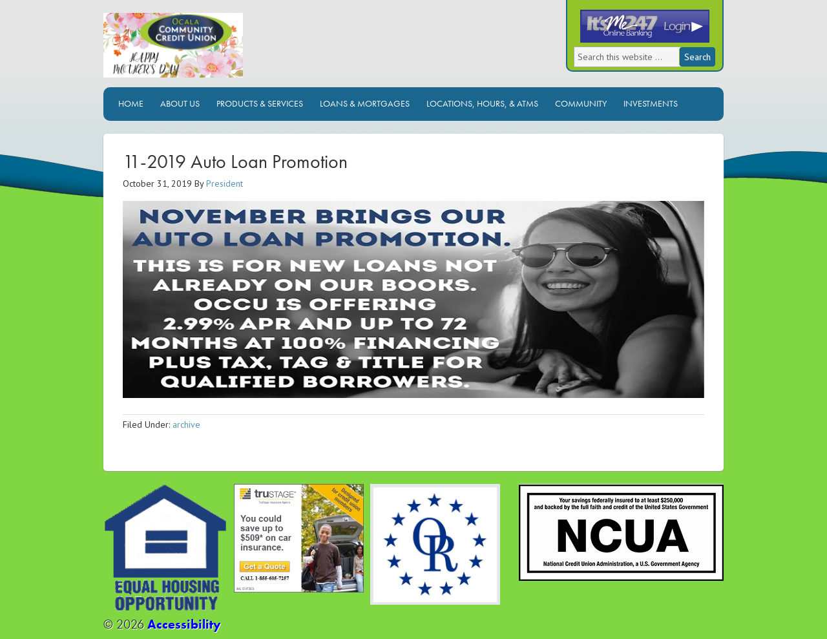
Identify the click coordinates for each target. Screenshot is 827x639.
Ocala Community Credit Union (216, 50)
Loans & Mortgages (365, 103)
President (224, 183)
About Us (180, 103)
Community (581, 103)
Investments (650, 103)
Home (130, 103)
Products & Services (259, 103)
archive (186, 424)
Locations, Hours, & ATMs (482, 103)
